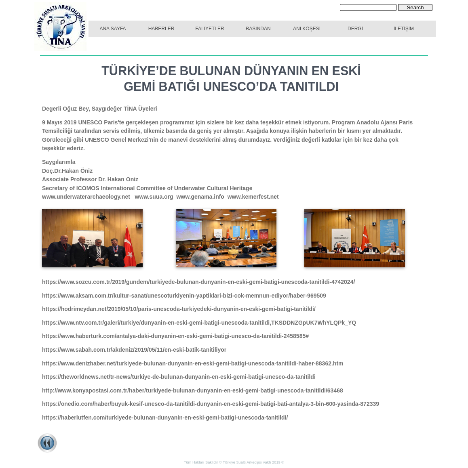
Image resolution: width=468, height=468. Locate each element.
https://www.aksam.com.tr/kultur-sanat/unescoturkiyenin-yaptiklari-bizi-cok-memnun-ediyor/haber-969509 (184, 295)
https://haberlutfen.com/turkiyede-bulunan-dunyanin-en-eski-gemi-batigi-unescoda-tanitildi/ (165, 417)
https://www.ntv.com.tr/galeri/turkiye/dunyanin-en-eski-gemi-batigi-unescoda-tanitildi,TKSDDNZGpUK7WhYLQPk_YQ (199, 322)
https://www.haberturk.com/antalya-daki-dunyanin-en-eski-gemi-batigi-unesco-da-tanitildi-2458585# (175, 336)
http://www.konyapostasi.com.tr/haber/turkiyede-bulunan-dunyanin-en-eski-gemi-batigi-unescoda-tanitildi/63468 (192, 390)
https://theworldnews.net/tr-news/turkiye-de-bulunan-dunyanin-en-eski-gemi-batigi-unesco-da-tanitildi (180, 377)
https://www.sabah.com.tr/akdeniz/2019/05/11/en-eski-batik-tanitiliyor (134, 349)
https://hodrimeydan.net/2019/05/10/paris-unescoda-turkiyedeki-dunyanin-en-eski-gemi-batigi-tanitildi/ (180, 309)
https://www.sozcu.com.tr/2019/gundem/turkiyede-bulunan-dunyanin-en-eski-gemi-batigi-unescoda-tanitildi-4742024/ (198, 282)
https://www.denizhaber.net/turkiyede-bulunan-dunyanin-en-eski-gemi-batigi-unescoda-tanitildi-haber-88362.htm (193, 363)
